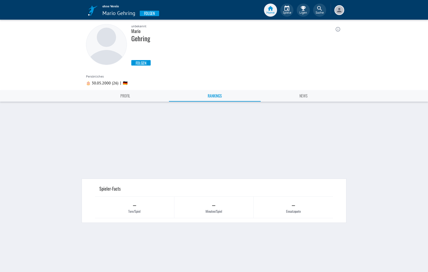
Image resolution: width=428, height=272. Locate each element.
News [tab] (303, 96)
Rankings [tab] (215, 96)
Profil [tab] (125, 96)
